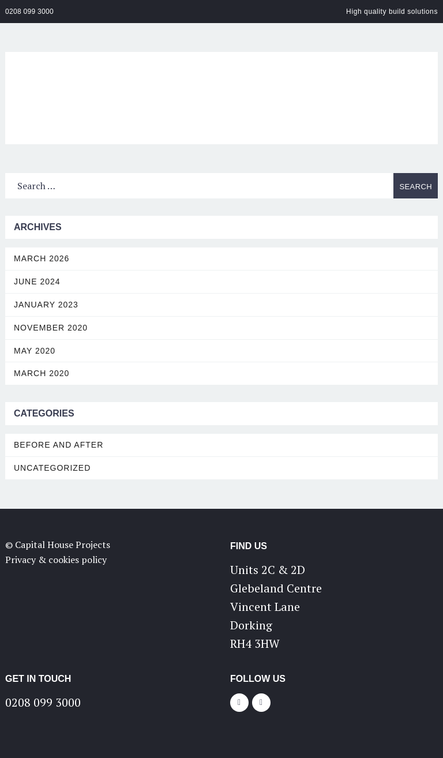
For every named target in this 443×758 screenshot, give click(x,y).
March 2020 (41, 373)
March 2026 (41, 258)
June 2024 (37, 281)
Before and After (58, 444)
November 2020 (51, 327)
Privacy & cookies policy (56, 559)
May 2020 (34, 350)
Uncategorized (52, 467)
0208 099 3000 (29, 11)
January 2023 (46, 304)
